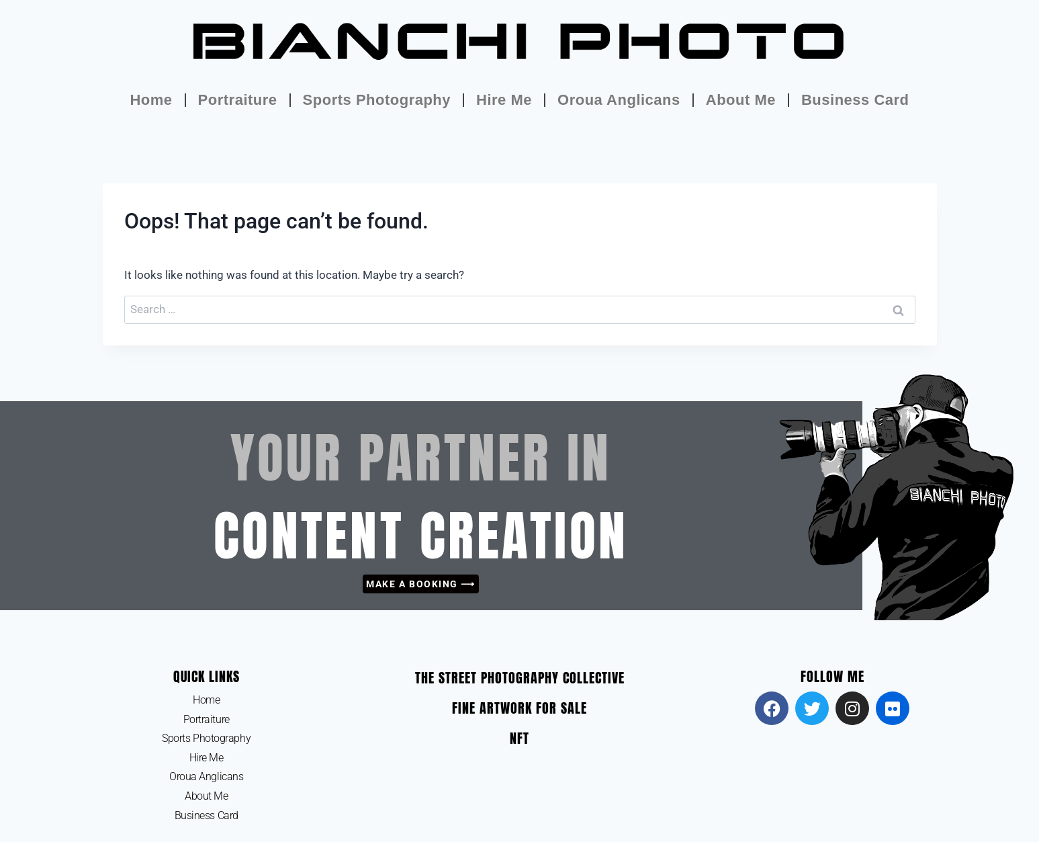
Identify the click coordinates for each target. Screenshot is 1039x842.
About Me (741, 99)
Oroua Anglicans (618, 99)
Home (151, 99)
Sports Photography (377, 99)
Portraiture (237, 99)
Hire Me (504, 99)
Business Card (855, 99)
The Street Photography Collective (520, 677)
